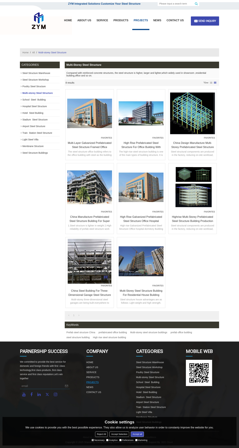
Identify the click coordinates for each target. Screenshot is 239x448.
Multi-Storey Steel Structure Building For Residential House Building (141, 292)
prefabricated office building (113, 332)
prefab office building (181, 332)
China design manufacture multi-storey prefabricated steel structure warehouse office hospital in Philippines (192, 145)
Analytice (112, 440)
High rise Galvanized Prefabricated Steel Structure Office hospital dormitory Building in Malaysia (141, 219)
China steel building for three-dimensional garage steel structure (89, 292)
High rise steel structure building (109, 337)
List (211, 82)
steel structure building (78, 337)
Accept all (137, 434)
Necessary (98, 440)
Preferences (126, 440)
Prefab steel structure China (80, 332)
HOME (68, 20)
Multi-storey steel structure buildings (148, 332)
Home (25, 52)
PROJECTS (141, 20)
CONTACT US (175, 20)
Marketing (141, 440)
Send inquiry (207, 21)
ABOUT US (84, 20)
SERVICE (102, 20)
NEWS (157, 20)
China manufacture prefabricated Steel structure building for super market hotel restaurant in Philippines (90, 219)
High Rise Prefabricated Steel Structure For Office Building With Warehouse (141, 145)
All (33, 52)
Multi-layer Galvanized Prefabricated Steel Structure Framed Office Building (89, 145)
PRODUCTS (121, 20)
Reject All (101, 434)
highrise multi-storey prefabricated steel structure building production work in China (192, 219)
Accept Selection (119, 434)
